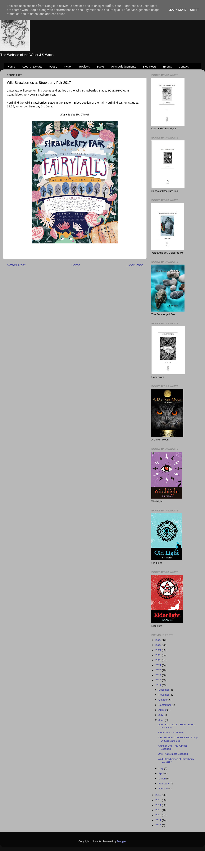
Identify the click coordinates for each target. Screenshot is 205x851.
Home (11, 66)
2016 (158, 794)
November (164, 694)
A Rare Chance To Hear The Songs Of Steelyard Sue (178, 739)
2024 (158, 650)
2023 (158, 655)
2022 (158, 660)
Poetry (53, 66)
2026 (158, 639)
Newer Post (16, 265)
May (161, 768)
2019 (158, 675)
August (162, 709)
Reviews (84, 66)
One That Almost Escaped (173, 753)
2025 (158, 644)
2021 (158, 665)
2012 (158, 815)
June (161, 720)
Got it (194, 10)
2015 (158, 800)
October (163, 699)
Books (101, 66)
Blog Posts (150, 66)
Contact (184, 66)
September (165, 704)
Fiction (68, 66)
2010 (158, 825)
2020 (158, 670)
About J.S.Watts (32, 66)
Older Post (134, 265)
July (161, 714)
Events (167, 66)
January (163, 788)
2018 (158, 680)
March (162, 778)
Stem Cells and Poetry (171, 732)
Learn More (177, 10)
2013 (158, 810)
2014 (158, 805)
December (164, 689)
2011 (158, 820)
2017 (158, 685)
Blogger (121, 841)
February (164, 783)
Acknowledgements (123, 66)
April (161, 773)
